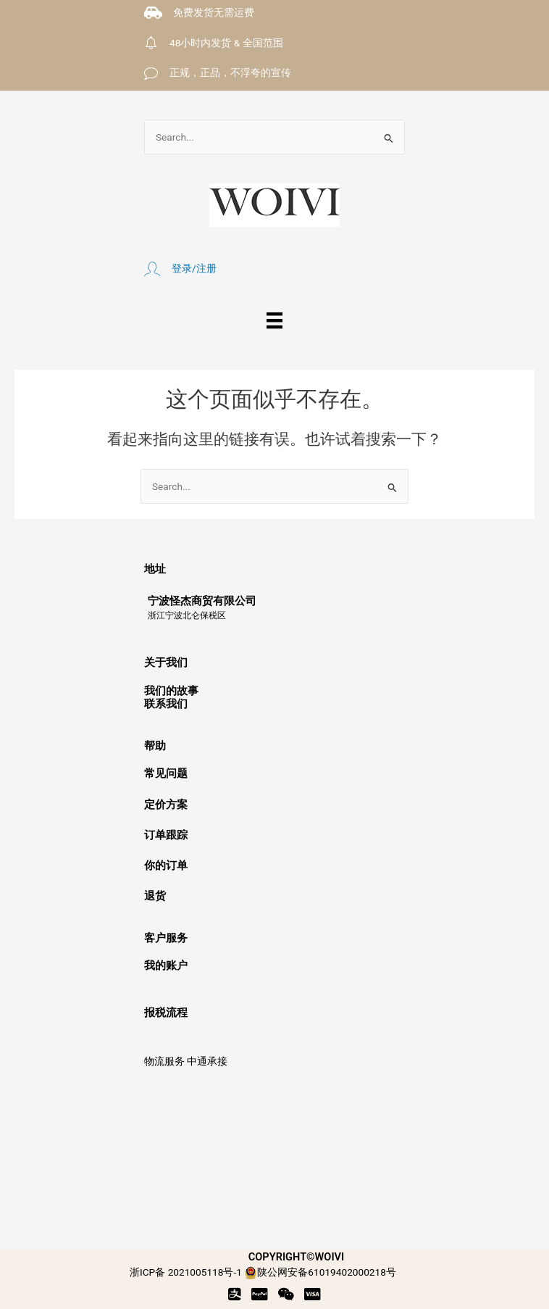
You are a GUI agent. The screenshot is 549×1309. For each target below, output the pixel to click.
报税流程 (166, 1012)
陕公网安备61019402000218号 (320, 1272)
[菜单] (274, 320)
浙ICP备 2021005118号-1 (186, 1272)
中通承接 (207, 1061)
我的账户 (166, 965)
